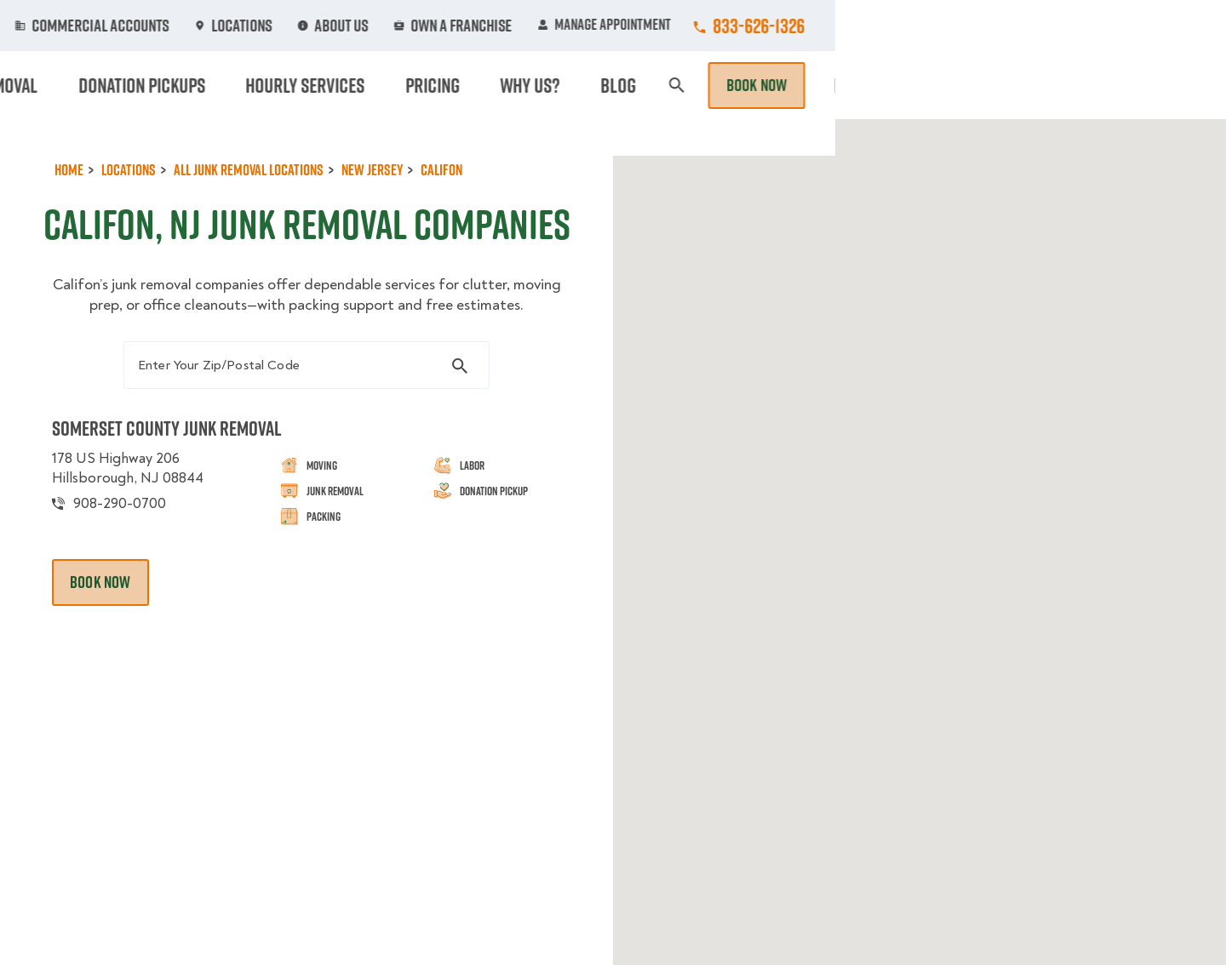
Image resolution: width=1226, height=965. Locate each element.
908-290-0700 (134, 563)
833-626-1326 (1150, 25)
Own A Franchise (848, 25)
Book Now (1147, 85)
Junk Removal (480, 85)
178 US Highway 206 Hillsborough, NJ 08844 (144, 527)
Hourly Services (760, 85)
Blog (1018, 85)
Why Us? (948, 85)
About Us (735, 25)
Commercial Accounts (509, 25)
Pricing (869, 85)
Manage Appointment (996, 25)
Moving (382, 85)
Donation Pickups (615, 85)
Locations (641, 25)
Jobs (393, 25)
